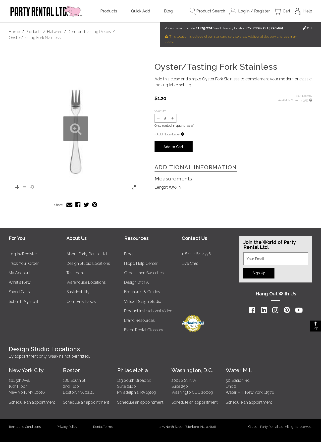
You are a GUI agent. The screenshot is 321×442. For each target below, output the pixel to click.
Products (108, 11)
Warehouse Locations (86, 282)
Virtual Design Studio (142, 301)
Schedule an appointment (32, 402)
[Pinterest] (287, 310)
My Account (20, 273)
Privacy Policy (67, 427)
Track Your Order (24, 263)
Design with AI (137, 282)
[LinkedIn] (264, 310)
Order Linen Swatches (144, 273)
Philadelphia (132, 370)
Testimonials (77, 273)
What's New (20, 282)
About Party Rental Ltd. (86, 254)
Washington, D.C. (192, 370)
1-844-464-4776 (196, 254)
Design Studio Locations (88, 263)
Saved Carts (19, 291)
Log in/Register (23, 254)
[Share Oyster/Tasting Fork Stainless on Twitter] (86, 204)
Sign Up (259, 273)
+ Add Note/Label (167, 134)
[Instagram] (275, 310)
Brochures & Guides (142, 291)
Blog (168, 11)
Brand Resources (139, 320)
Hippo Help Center (141, 263)
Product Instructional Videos (149, 311)
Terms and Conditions (25, 427)
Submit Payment (23, 301)
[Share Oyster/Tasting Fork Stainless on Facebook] (78, 204)
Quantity (160, 110)
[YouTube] (299, 310)
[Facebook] (252, 310)
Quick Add (140, 11)
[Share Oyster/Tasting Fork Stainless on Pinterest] (94, 204)
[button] (75, 129)
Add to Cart (173, 147)
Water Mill (239, 370)
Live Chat (190, 263)
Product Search (207, 11)
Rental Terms (102, 427)
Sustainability (78, 291)
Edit (307, 28)
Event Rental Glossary (143, 330)
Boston (72, 370)
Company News (81, 301)
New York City (26, 370)
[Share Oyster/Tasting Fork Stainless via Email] (69, 204)
